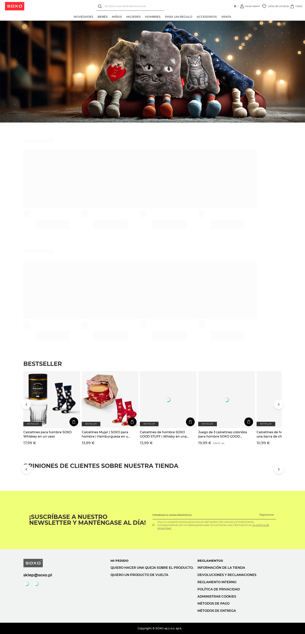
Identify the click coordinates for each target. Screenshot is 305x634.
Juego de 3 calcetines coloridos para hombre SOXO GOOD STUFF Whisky (222, 434)
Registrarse (266, 514)
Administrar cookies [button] (216, 596)
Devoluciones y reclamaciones (226, 575)
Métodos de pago (213, 603)
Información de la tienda (221, 568)
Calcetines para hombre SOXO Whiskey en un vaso (47, 434)
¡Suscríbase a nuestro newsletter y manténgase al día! (87, 520)
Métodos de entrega (216, 611)
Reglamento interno (216, 582)
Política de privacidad (218, 589)
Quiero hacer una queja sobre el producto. (152, 568)
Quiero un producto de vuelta (139, 575)
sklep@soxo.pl (37, 575)
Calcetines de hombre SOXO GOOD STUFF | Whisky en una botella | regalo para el (163, 434)
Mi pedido (119, 561)
